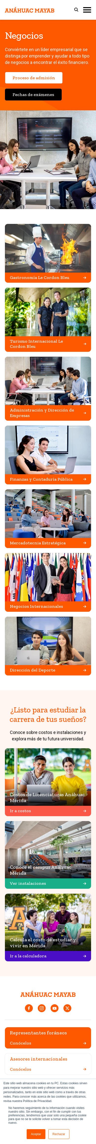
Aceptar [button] (36, 1134)
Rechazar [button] (59, 1134)
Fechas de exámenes (33, 94)
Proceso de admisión (34, 77)
